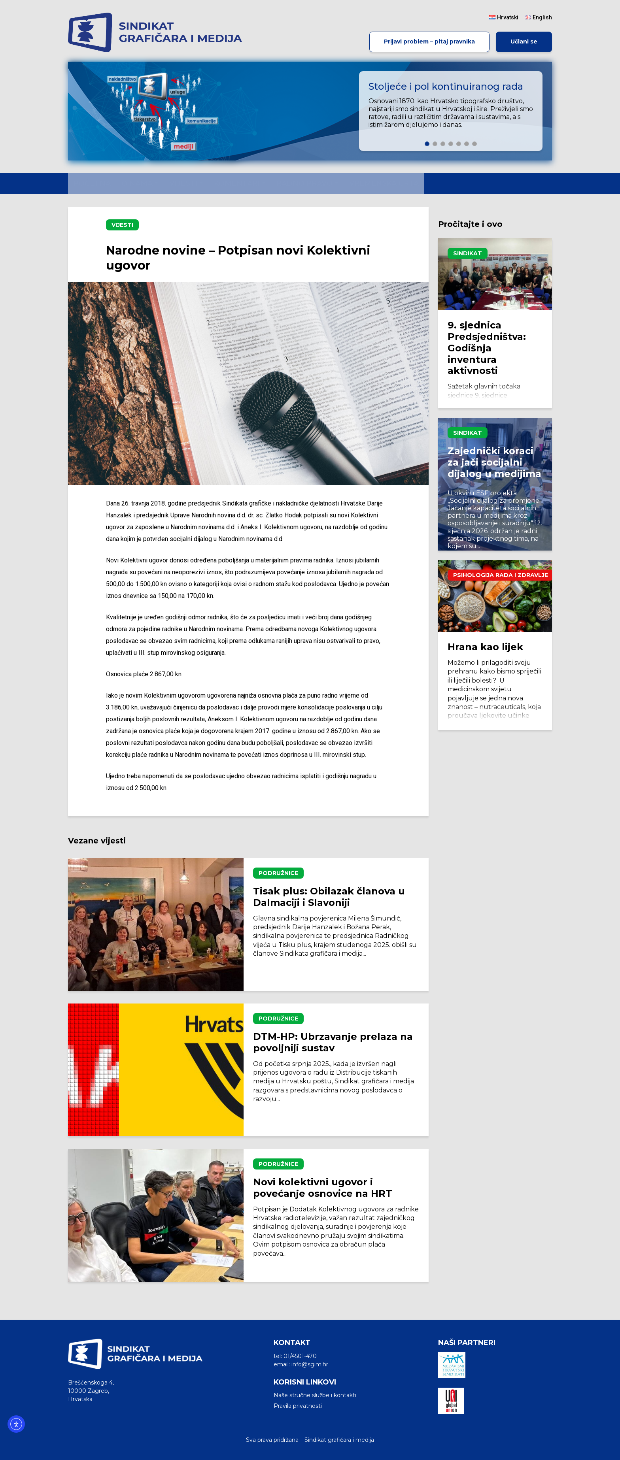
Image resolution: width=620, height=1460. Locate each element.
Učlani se (523, 41)
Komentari (237, 183)
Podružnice (278, 873)
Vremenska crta (384, 183)
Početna (92, 183)
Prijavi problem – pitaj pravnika (429, 41)
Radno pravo (304, 183)
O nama (137, 183)
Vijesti (183, 183)
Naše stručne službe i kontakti (315, 1395)
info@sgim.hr (309, 1364)
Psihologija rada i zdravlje (500, 575)
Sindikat (467, 253)
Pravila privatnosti (298, 1405)
